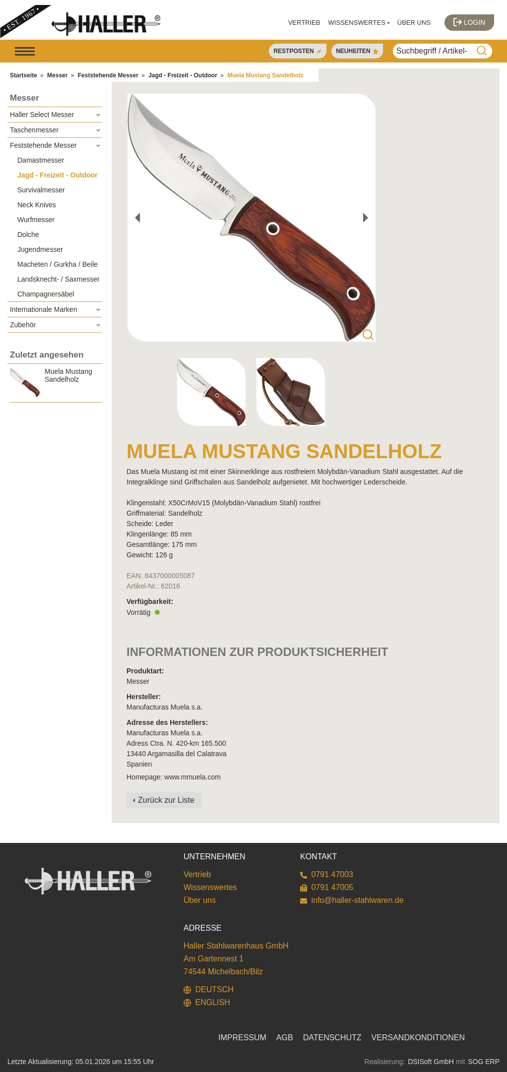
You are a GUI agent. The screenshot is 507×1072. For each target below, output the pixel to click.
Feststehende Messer (108, 75)
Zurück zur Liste (166, 800)
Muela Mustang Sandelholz (265, 75)
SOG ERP (484, 1062)
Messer (57, 75)
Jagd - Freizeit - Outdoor (182, 75)
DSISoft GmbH (431, 1062)
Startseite (23, 75)
